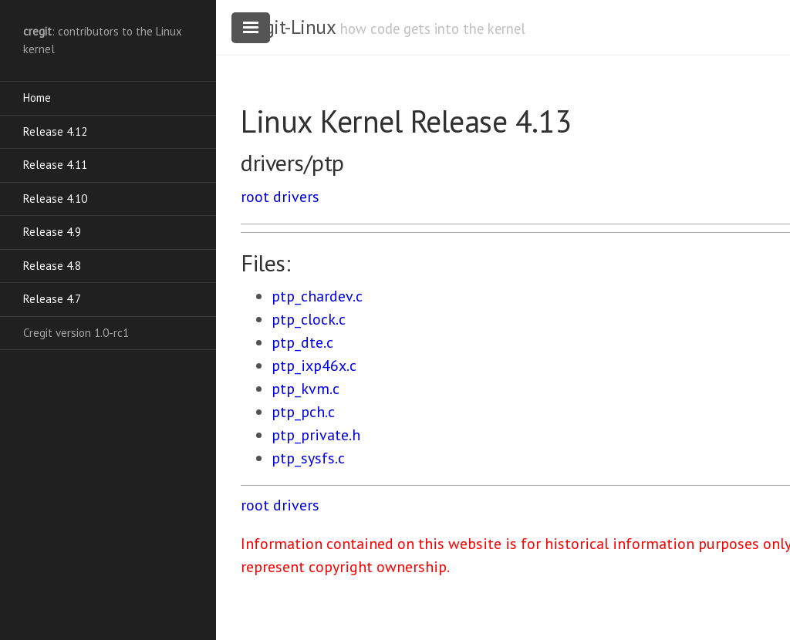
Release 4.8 (52, 265)
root (255, 197)
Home (37, 97)
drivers (296, 197)
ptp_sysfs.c (308, 458)
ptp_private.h (316, 435)
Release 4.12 (55, 131)
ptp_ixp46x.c (314, 365)
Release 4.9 (52, 231)
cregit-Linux (288, 27)
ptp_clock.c (309, 319)
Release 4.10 (55, 198)
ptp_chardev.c (317, 296)
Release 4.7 (52, 298)
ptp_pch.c (303, 412)
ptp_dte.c (302, 342)
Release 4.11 (55, 164)
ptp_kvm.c (305, 389)
